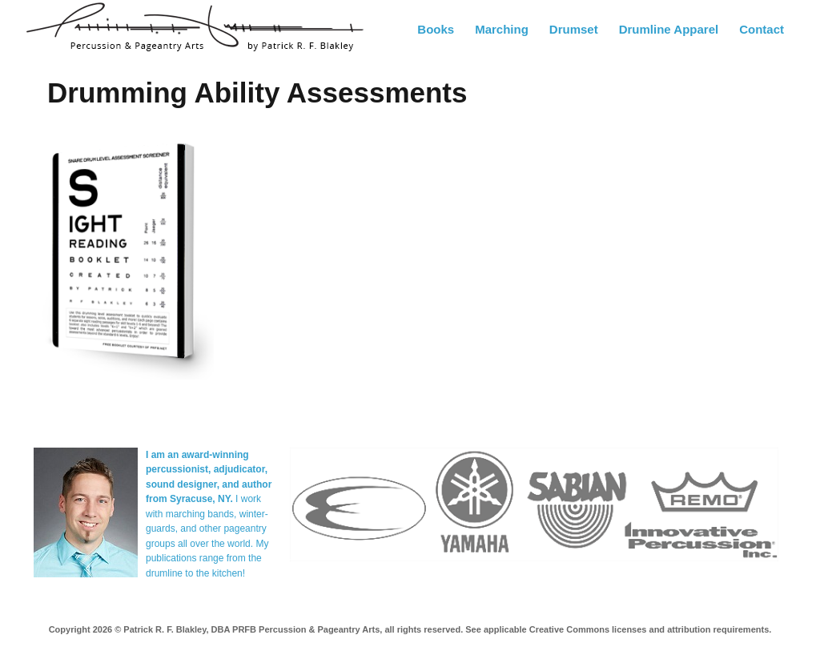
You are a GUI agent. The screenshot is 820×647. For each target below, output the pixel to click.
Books (435, 29)
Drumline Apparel (668, 29)
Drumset (573, 29)
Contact (761, 29)
